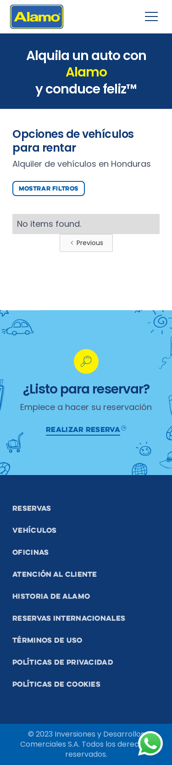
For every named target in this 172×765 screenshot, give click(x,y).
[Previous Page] (86, 243)
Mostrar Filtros (48, 188)
